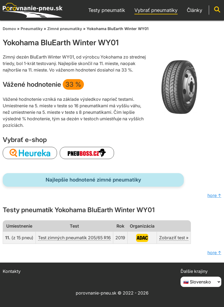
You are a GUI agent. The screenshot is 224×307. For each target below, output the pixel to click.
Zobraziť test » (173, 237)
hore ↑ (214, 195)
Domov (9, 28)
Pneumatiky (32, 28)
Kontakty (12, 271)
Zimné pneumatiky (64, 28)
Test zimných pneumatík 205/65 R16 (74, 237)
